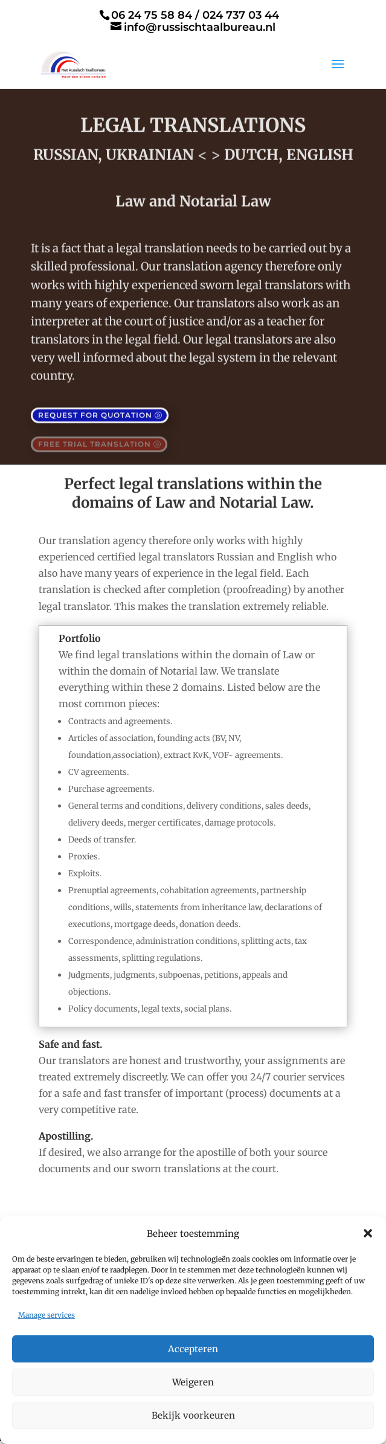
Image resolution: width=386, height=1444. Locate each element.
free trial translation (94, 439)
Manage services (46, 1315)
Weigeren (193, 1382)
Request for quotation (95, 411)
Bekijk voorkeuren (193, 1415)
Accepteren (193, 1349)
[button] (368, 1233)
